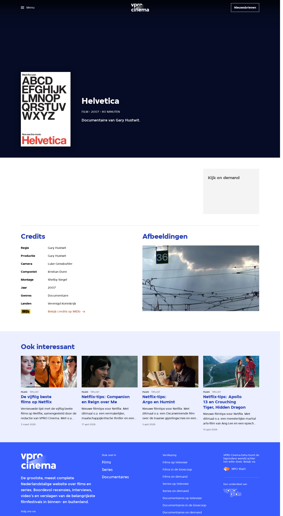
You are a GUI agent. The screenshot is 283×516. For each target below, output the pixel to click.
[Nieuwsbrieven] (245, 7)
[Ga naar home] (140, 8)
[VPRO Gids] (232, 493)
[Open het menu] (27, 7)
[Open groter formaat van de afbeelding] (200, 278)
